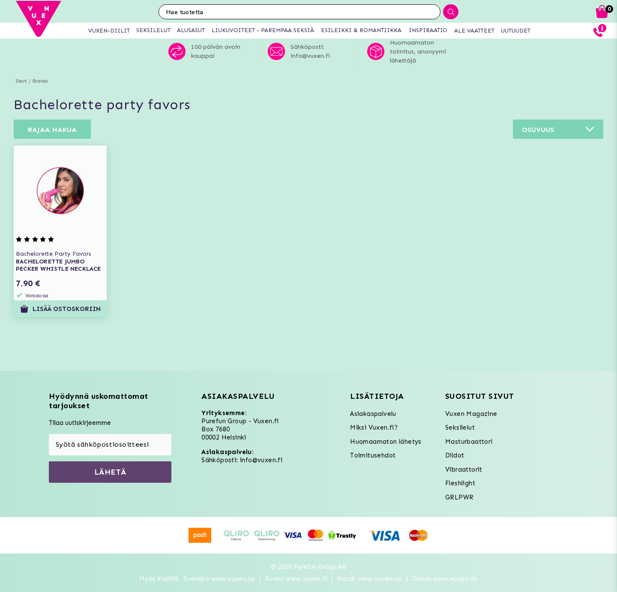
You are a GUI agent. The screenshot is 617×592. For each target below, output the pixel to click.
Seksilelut (460, 427)
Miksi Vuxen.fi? (374, 427)
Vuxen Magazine (471, 414)
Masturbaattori (469, 441)
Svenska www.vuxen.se (219, 579)
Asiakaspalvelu (373, 414)
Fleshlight (460, 483)
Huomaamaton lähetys (386, 441)
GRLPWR (459, 497)
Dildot (454, 455)
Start (21, 81)
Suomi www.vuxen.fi (296, 579)
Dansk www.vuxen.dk (445, 579)
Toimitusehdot (372, 455)
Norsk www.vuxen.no (369, 579)
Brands (40, 81)
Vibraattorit (463, 469)
